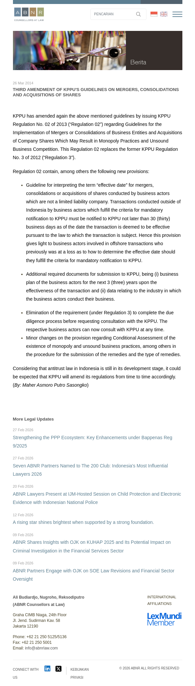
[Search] (118, 14)
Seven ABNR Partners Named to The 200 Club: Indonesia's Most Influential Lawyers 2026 (97, 466)
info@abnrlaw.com (41, 648)
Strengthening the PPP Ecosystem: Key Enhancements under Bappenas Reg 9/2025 (97, 437)
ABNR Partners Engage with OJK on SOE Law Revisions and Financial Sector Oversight (97, 571)
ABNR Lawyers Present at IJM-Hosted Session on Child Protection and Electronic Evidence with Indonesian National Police (97, 494)
